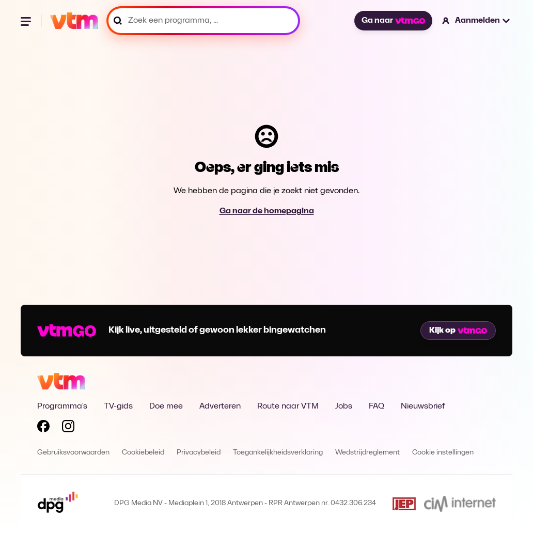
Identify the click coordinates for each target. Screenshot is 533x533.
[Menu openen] (27, 20)
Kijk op (458, 330)
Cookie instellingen (443, 453)
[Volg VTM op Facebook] (43, 428)
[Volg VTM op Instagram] (68, 428)
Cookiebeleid (143, 453)
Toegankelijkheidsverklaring (278, 453)
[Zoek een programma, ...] (203, 20)
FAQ (376, 406)
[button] (476, 20)
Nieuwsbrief (423, 406)
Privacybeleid (199, 453)
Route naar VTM (288, 406)
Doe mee (166, 406)
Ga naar (393, 21)
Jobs (343, 406)
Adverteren (220, 406)
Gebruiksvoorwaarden (73, 453)
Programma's (62, 406)
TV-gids (118, 406)
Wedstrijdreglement (367, 453)
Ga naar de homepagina (267, 211)
